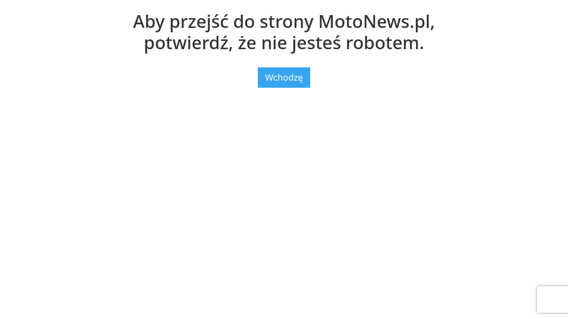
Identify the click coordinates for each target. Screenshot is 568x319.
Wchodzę (284, 77)
